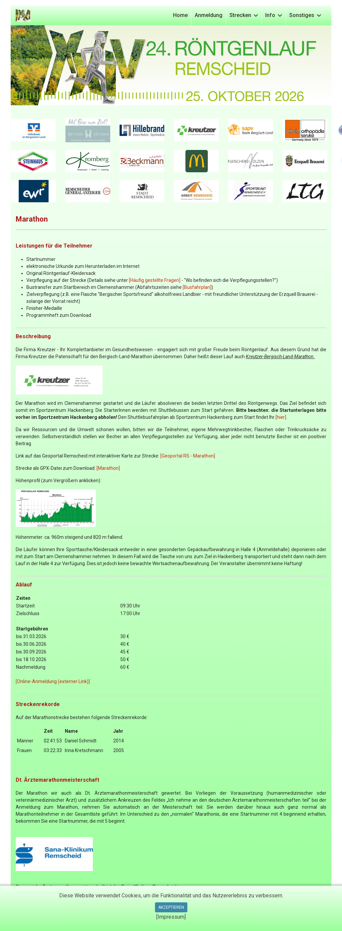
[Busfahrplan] (197, 287)
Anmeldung (208, 15)
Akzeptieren (171, 907)
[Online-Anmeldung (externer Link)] (53, 681)
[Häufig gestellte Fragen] (154, 280)
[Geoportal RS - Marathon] (187, 456)
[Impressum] (171, 917)
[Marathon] (108, 468)
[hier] (281, 417)
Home (180, 15)
